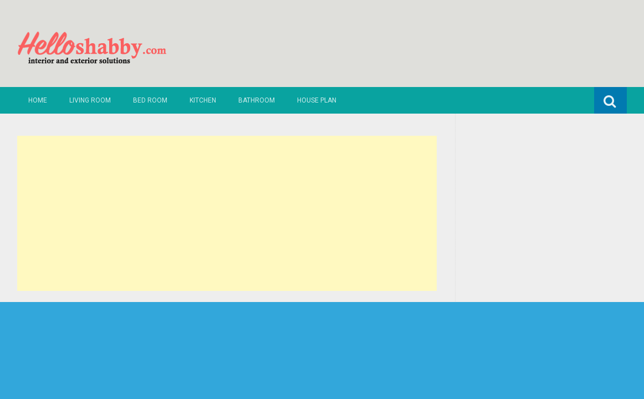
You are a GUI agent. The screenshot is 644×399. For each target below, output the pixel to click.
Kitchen (203, 100)
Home (37, 100)
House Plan (316, 100)
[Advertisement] (227, 213)
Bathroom (256, 100)
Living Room (90, 100)
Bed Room (150, 100)
